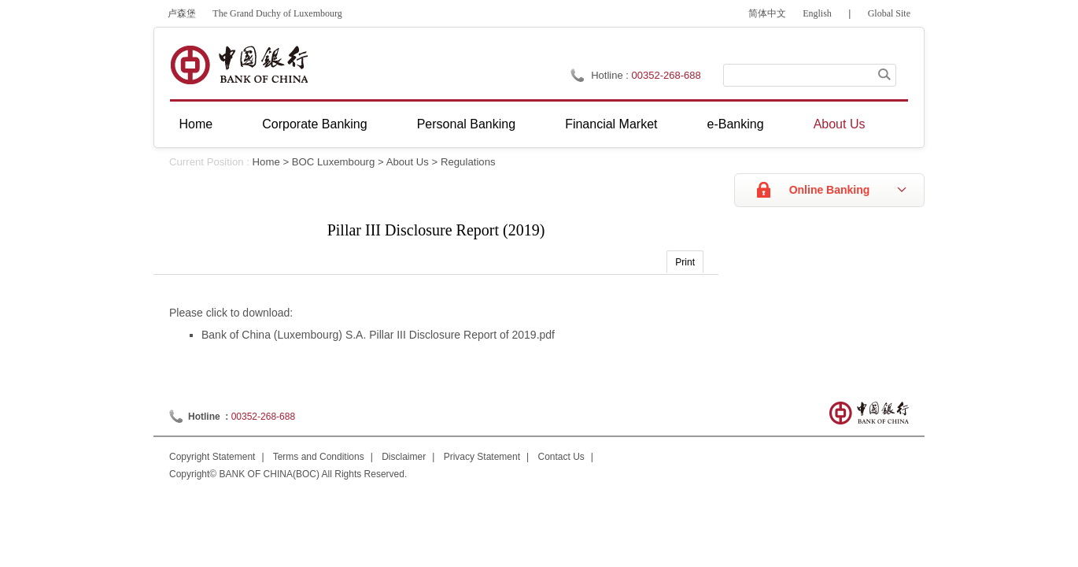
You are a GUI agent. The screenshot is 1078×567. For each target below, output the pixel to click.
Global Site (889, 13)
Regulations (468, 162)
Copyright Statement (212, 456)
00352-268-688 (263, 416)
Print (685, 262)
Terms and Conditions (318, 456)
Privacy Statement (482, 456)
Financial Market (611, 124)
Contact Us (561, 456)
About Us (840, 124)
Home (196, 124)
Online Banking (829, 189)
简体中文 (767, 13)
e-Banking (735, 124)
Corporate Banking (314, 124)
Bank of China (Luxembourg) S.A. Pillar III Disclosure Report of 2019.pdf (378, 334)
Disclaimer (404, 456)
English (817, 13)
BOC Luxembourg (333, 162)
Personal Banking (466, 124)
